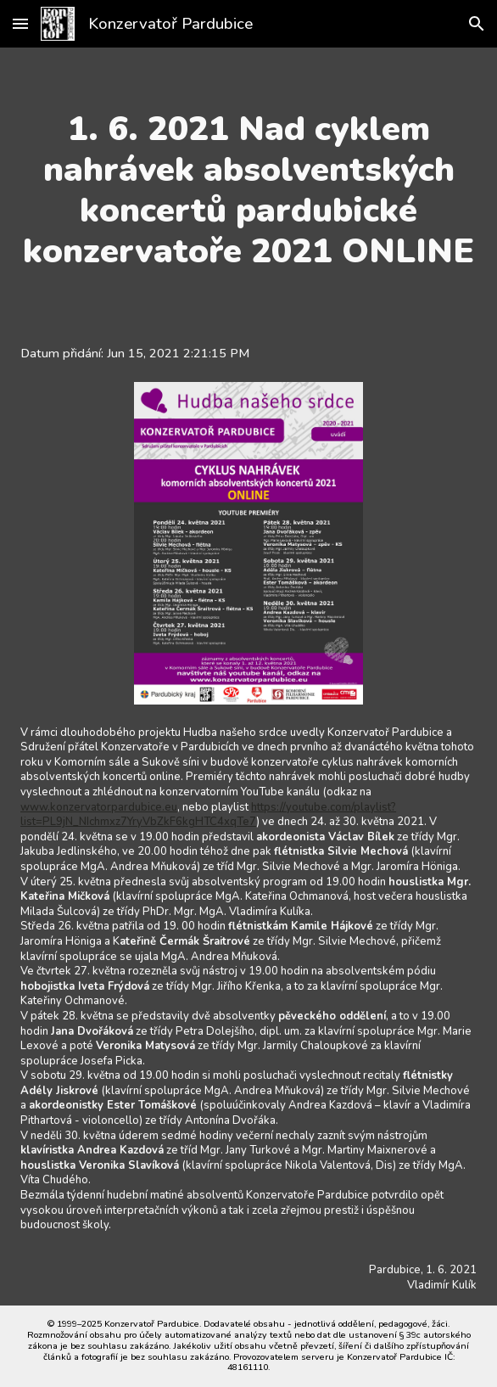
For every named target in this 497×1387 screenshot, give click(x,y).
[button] (20, 23)
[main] (248, 190)
